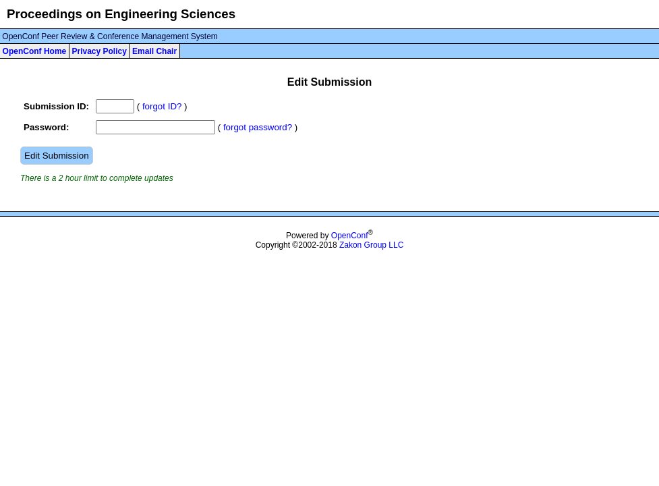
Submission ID (55, 106)
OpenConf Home (35, 51)
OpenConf (349, 235)
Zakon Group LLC (371, 245)
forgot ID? (162, 106)
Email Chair (154, 51)
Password (45, 127)
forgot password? (257, 127)
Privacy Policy (98, 51)
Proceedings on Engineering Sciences (121, 14)
